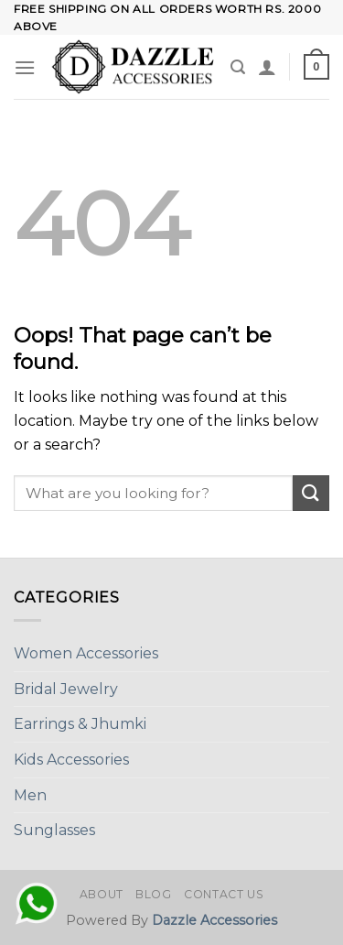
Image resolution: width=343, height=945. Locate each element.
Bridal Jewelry (66, 689)
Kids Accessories (71, 759)
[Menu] (25, 67)
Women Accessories (86, 653)
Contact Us (223, 894)
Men (30, 795)
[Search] (237, 67)
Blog (153, 894)
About (101, 894)
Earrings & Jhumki (80, 724)
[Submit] (311, 493)
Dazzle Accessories (214, 920)
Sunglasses (54, 830)
